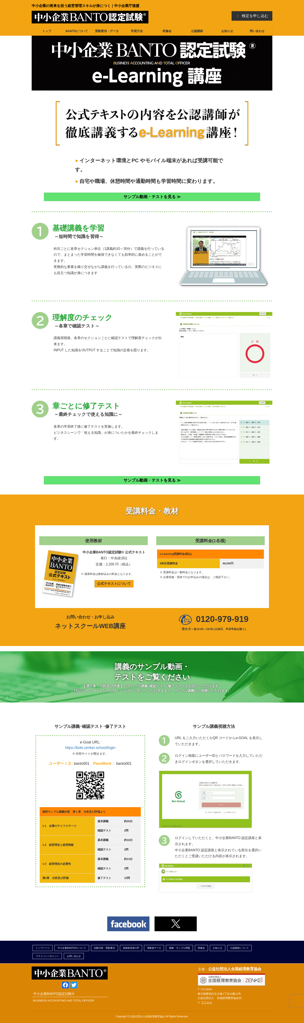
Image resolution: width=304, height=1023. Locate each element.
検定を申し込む (252, 16)
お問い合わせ (74, 956)
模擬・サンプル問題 (179, 948)
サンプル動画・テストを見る (150, 197)
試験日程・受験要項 (104, 948)
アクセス (206, 1002)
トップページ (43, 948)
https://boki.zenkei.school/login (90, 748)
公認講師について (239, 948)
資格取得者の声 (131, 948)
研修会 (201, 948)
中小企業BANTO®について (72, 948)
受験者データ (154, 948)
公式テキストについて (114, 583)
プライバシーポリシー (47, 956)
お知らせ (217, 948)
